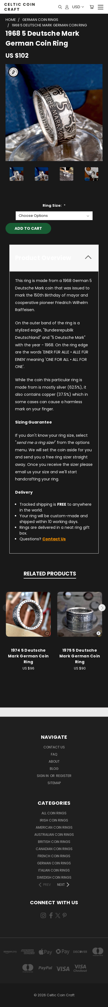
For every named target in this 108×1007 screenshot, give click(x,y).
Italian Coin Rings (54, 870)
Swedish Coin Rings (54, 877)
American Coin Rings (54, 827)
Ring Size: (54, 205)
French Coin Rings (54, 856)
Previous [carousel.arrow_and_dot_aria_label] (6, 607)
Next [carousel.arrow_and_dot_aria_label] (102, 607)
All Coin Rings (54, 813)
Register (63, 775)
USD (77, 7)
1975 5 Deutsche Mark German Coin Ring (79, 656)
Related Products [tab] (50, 573)
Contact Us (54, 747)
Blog (54, 768)
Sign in (43, 775)
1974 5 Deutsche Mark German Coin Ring (28, 656)
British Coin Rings (54, 841)
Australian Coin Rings (54, 834)
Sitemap (54, 783)
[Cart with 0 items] (92, 7)
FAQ (54, 754)
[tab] (54, 258)
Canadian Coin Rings (54, 848)
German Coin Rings (54, 863)
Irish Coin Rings (54, 820)
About (54, 761)
